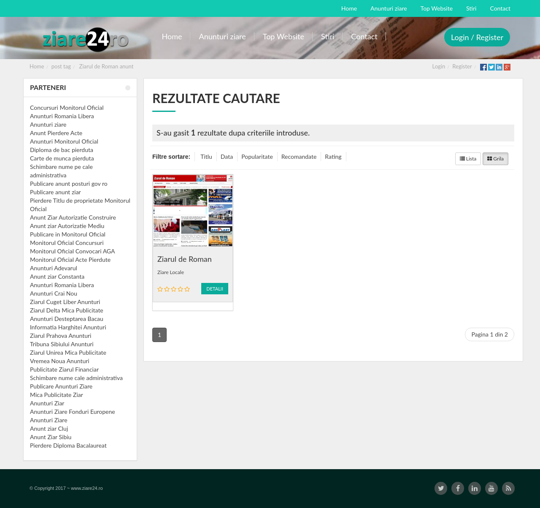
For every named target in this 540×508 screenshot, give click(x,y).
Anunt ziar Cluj (49, 428)
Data (227, 156)
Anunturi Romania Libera (62, 116)
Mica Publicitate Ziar (56, 394)
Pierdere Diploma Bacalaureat (68, 445)
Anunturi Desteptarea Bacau (66, 318)
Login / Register (477, 37)
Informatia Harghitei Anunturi (68, 327)
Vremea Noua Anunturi (59, 360)
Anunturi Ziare (49, 420)
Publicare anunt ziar (55, 192)
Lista (468, 158)
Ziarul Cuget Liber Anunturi (65, 301)
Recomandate (299, 156)
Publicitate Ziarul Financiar (64, 369)
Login (439, 66)
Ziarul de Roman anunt (106, 66)
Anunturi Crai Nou (53, 293)
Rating (333, 156)
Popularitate (257, 156)
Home (37, 66)
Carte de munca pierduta (62, 158)
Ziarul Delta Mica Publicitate (66, 310)
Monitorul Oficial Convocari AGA (72, 251)
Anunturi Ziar (47, 403)
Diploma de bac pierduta (61, 149)
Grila (495, 158)
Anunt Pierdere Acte (56, 132)
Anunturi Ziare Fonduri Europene (72, 411)
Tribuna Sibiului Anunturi (62, 344)
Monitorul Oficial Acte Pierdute (70, 259)
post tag (61, 66)
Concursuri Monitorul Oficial (67, 107)
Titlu (206, 156)
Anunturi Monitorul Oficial (64, 141)
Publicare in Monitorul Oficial (67, 234)
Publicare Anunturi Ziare (61, 386)
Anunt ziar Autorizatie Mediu (67, 225)
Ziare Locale (170, 272)
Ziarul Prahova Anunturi (60, 335)
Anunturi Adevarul (53, 268)
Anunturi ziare (48, 124)
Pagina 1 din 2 (489, 334)
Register (462, 66)
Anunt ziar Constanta (57, 276)
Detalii (214, 288)
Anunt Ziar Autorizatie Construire (73, 217)
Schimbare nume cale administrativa (76, 377)
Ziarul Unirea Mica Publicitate (68, 352)
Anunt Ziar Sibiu (50, 436)
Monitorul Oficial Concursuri (67, 242)
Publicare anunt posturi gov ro (69, 183)
